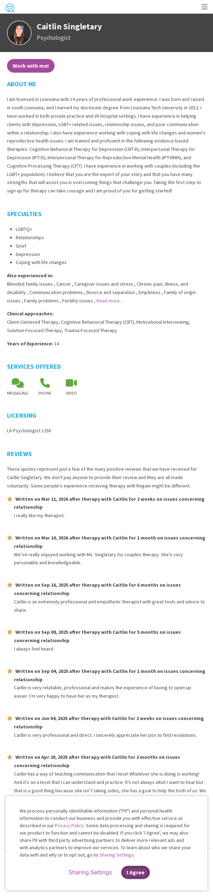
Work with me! (31, 65)
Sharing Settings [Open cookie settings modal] (90, 872)
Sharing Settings (116, 855)
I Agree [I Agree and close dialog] (135, 872)
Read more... (110, 301)
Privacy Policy (69, 825)
